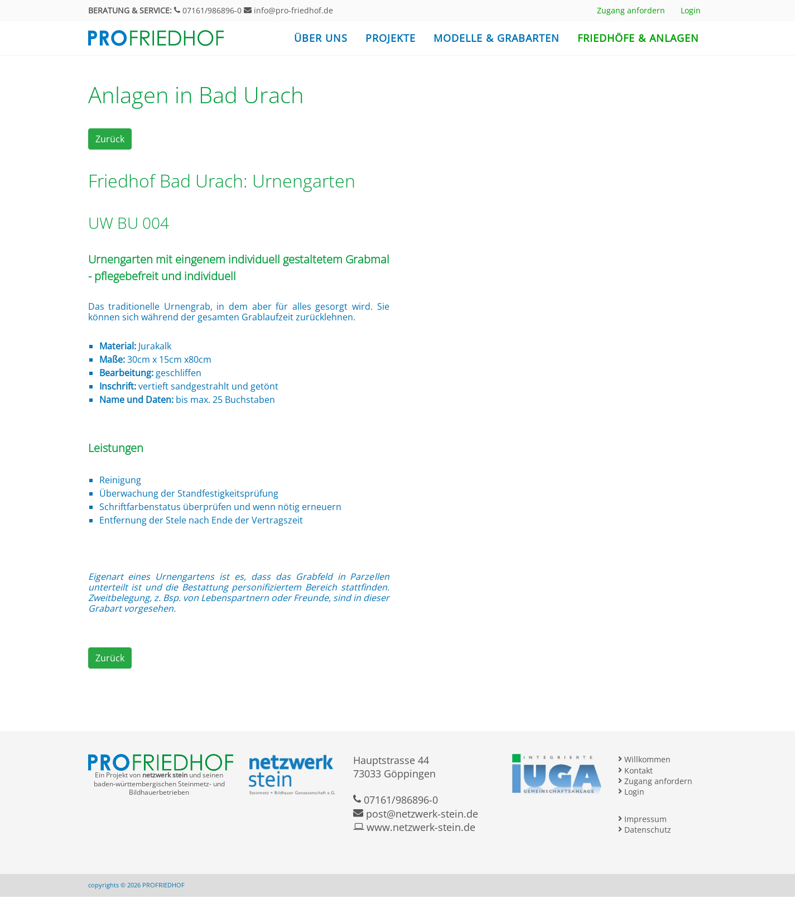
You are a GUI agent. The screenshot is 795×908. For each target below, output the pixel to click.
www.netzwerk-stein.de (414, 827)
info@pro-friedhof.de (288, 10)
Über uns (321, 38)
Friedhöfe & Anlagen (638, 38)
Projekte (390, 38)
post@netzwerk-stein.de (415, 813)
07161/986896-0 (208, 10)
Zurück (109, 139)
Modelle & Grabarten (496, 38)
